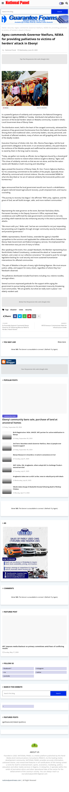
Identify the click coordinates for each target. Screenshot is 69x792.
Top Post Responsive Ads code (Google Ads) (34, 59)
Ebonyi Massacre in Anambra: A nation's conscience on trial (34, 455)
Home (4, 28)
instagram (40, 668)
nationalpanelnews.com (11, 780)
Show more (62, 342)
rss (5, 672)
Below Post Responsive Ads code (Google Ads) (34, 302)
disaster (13, 310)
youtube (7, 676)
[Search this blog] (26, 11)
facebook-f (7, 668)
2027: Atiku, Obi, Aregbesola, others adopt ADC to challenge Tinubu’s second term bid (37, 466)
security (11, 28)
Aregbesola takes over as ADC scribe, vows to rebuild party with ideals (38, 476)
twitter (39, 672)
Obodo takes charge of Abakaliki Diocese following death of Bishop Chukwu (37, 488)
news (21, 310)
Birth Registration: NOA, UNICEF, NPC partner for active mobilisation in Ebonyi (38, 433)
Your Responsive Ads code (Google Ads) (34, 369)
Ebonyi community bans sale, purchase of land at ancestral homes (29, 421)
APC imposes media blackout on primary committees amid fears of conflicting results (33, 647)
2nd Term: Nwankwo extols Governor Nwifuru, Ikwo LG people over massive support (37, 445)
